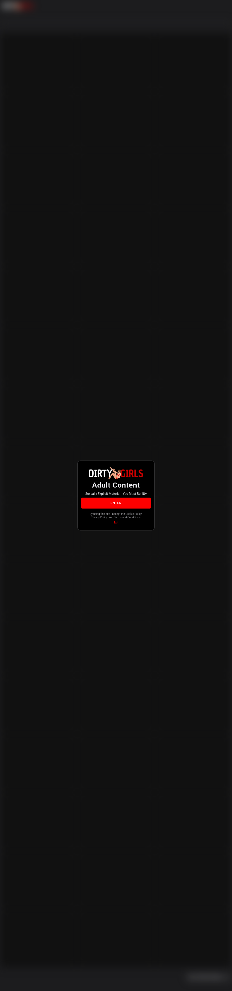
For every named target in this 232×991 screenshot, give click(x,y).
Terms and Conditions (127, 517)
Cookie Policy (134, 514)
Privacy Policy (99, 517)
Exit (116, 522)
